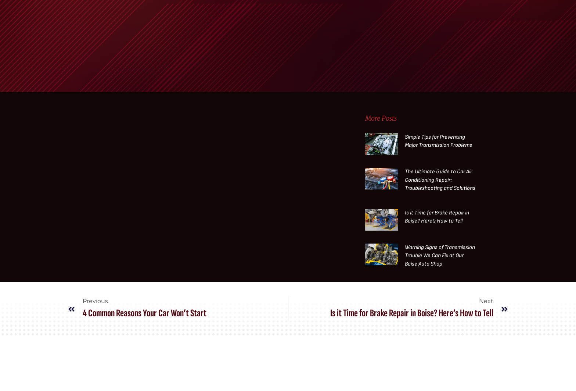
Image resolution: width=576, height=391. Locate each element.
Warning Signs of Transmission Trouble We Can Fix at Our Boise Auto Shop (440, 255)
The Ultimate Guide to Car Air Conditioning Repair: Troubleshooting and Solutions (440, 180)
